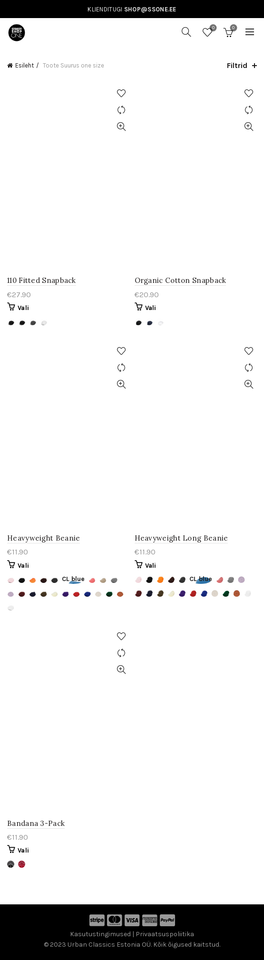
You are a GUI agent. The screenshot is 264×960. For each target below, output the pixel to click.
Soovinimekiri (212, 28)
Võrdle (121, 110)
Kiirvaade (121, 126)
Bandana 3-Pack (36, 823)
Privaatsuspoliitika (165, 934)
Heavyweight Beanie (43, 538)
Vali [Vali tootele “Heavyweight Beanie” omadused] (23, 566)
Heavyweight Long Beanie (181, 538)
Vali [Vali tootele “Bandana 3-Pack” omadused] (23, 850)
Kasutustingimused (100, 934)
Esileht (24, 65)
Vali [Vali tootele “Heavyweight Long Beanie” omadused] (150, 566)
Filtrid (237, 65)
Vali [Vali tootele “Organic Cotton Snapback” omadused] (150, 308)
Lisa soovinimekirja (121, 93)
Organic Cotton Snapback (180, 280)
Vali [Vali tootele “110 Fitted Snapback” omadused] (23, 308)
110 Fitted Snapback (41, 280)
